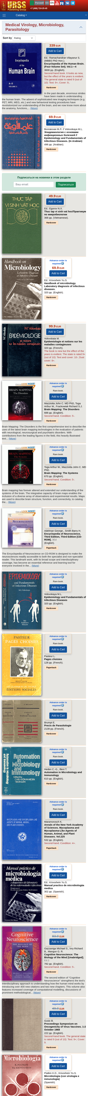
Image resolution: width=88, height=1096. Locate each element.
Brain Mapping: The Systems (61, 473)
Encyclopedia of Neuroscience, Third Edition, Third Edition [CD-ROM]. (63, 536)
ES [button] (47, 2)
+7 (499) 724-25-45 (38, 8)
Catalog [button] (20, 15)
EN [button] (52, 2)
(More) (34, 108)
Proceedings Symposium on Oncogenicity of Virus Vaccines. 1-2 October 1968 (65, 1026)
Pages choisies (53, 659)
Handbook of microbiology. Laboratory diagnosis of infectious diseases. (64, 286)
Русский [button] (39, 2)
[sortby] (24, 38)
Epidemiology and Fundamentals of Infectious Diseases (65, 598)
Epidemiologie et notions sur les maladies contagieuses (63, 343)
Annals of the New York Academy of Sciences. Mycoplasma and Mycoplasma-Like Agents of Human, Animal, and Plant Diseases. (63, 830)
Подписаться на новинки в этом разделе (44, 177)
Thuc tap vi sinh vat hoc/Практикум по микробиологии (65, 213)
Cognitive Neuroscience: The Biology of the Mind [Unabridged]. (64, 957)
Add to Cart (55, 51)
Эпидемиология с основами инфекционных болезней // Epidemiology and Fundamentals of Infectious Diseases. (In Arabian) (65, 136)
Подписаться (66, 184)
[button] (57, 3)
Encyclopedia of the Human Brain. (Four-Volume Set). (64, 65)
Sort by (7, 38)
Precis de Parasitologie (57, 725)
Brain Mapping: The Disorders (61, 409)
